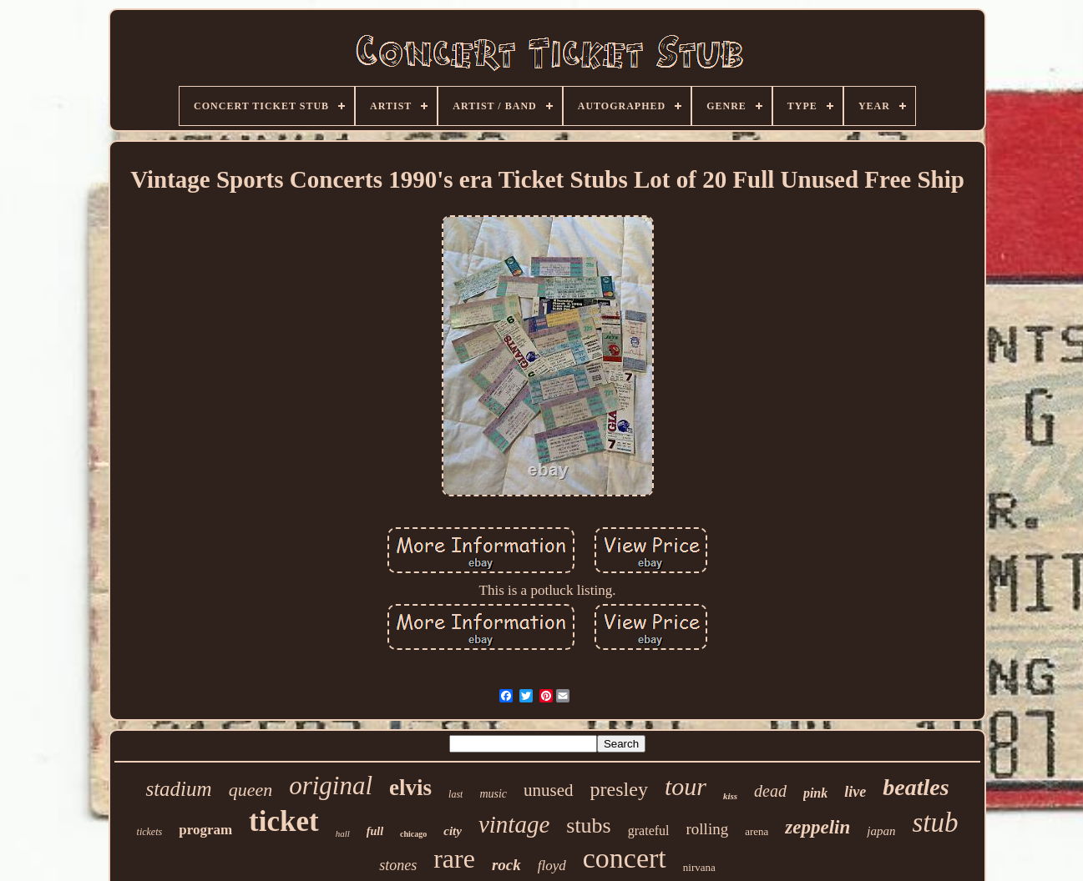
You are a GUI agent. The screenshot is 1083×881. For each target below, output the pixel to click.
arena (756, 831)
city (452, 831)
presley (619, 789)
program (205, 830)
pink (815, 793)
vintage (513, 824)
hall (343, 833)
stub (935, 823)
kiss (730, 796)
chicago (413, 833)
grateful (649, 830)
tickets (150, 832)
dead (770, 791)
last (455, 794)
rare (454, 858)
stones (398, 865)
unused (549, 790)
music (493, 794)
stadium (178, 789)
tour (685, 786)
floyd (552, 865)
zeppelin (817, 827)
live (855, 791)
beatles (916, 787)
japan (881, 831)
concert (624, 858)
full (375, 831)
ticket (284, 821)
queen (251, 789)
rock (506, 864)
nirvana (699, 867)
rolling (707, 829)
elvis (410, 787)
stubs (588, 825)
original (330, 785)
